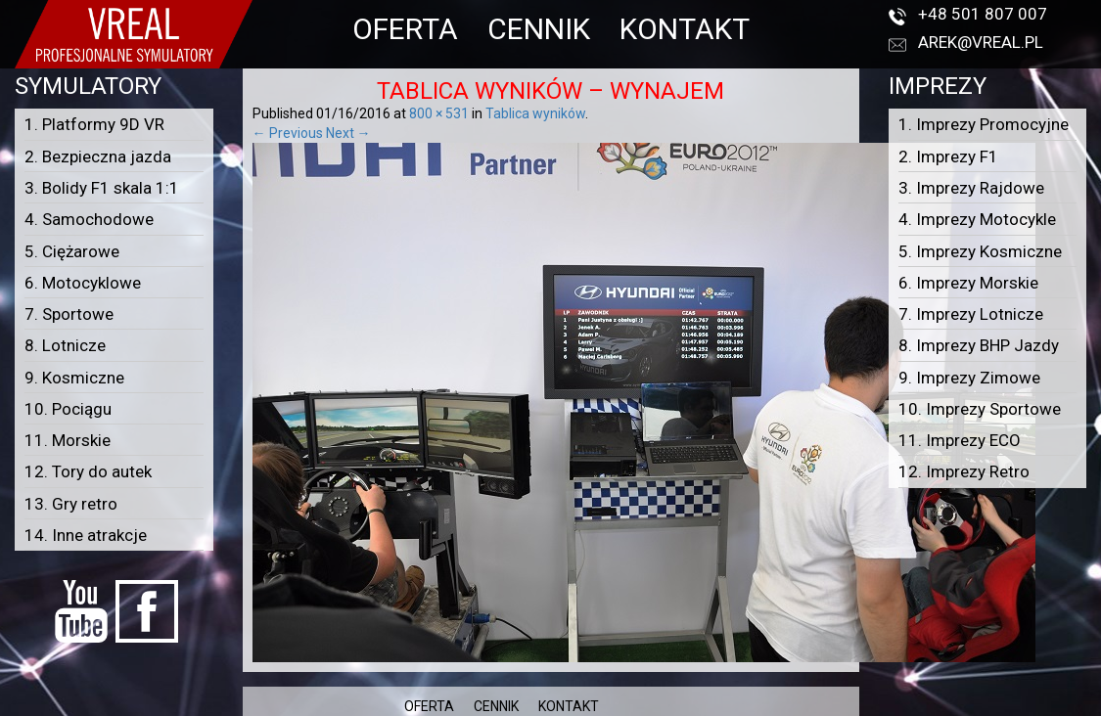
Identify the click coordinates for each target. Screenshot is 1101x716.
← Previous (287, 133)
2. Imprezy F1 (948, 156)
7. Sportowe (69, 314)
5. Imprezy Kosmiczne (980, 251)
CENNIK (538, 29)
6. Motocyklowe (82, 282)
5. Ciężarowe (71, 251)
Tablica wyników (535, 113)
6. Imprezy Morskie (968, 282)
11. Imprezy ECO (959, 440)
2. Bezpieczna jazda (97, 156)
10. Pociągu (68, 409)
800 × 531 (439, 113)
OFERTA (405, 29)
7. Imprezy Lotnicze (970, 314)
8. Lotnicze (65, 345)
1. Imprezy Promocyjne (983, 124)
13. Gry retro (70, 504)
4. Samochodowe (89, 219)
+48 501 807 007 (982, 13)
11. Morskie (67, 440)
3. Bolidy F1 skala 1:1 (101, 188)
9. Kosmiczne (74, 377)
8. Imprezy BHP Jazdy (978, 345)
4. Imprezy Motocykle (977, 219)
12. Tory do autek (88, 471)
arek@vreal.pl (980, 42)
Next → (348, 133)
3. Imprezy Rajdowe (971, 188)
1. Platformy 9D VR (94, 124)
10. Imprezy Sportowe (979, 409)
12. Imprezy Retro (964, 471)
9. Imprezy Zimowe (969, 377)
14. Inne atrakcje (85, 535)
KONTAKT (684, 29)
